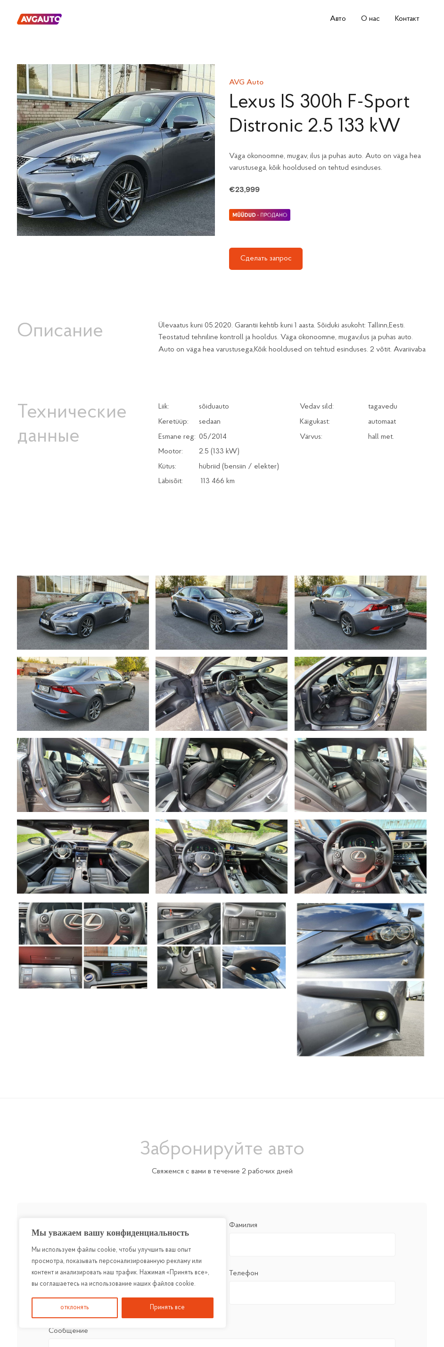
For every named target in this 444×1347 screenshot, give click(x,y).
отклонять (74, 1307)
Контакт (407, 19)
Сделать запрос (266, 258)
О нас (370, 19)
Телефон (312, 1283)
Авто (338, 19)
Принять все (167, 1307)
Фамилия (312, 1235)
